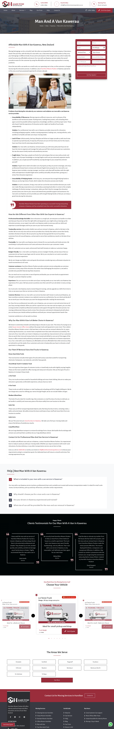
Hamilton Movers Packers (49, 68)
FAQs (48, 10)
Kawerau (52, 26)
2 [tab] (51, 639)
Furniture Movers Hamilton (43, 720)
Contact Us (57, 10)
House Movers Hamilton (43, 717)
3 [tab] (54, 639)
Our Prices (39, 10)
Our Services (67, 717)
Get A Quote (25, 626)
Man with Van (40, 725)
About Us (66, 714)
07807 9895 (44, 5)
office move (25, 327)
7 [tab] (65, 639)
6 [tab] (62, 639)
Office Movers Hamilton (43, 723)
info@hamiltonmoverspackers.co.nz (72, 5)
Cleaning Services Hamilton (44, 714)
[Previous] (81, 616)
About (13, 10)
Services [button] (21, 10)
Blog (31, 10)
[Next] (33, 616)
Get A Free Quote (104, 10)
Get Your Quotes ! (91, 75)
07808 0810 (21, 450)
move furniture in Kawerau (33, 421)
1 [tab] (49, 639)
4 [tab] (57, 639)
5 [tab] (60, 639)
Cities (46, 26)
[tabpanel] (57, 614)
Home (6, 10)
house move (16, 327)
